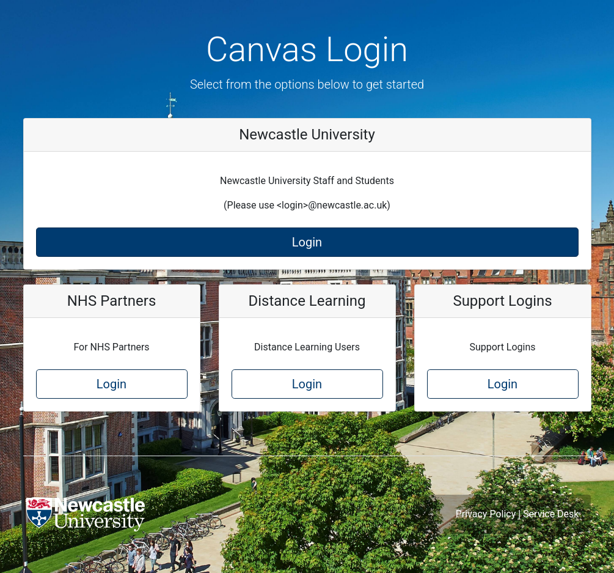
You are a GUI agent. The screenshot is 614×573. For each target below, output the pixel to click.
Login (307, 242)
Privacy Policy (486, 514)
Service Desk (551, 514)
